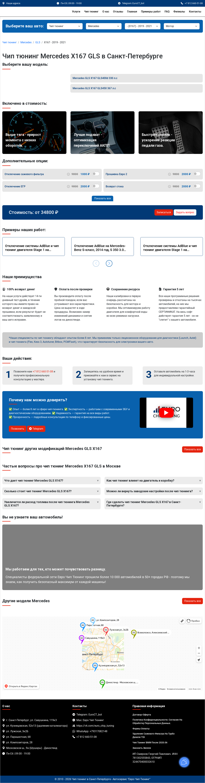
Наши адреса (13, 3)
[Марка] (104, 26)
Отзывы (118, 11)
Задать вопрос (185, 212)
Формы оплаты (141, 728)
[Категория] (65, 26)
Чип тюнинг (91, 11)
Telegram (36, 428)
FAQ (167, 11)
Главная (132, 11)
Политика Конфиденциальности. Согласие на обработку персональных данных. (157, 721)
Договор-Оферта (142, 714)
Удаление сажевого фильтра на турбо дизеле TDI (154, 735)
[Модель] (142, 26)
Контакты (195, 11)
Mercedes (26, 42)
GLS (37, 42)
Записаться (164, 212)
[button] (109, 263)
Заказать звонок (142, 748)
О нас (105, 11)
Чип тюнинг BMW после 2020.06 (150, 742)
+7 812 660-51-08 (43, 371)
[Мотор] (181, 26)
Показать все (102, 198)
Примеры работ (151, 11)
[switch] (95, 174)
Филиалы (179, 11)
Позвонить (17, 428)
